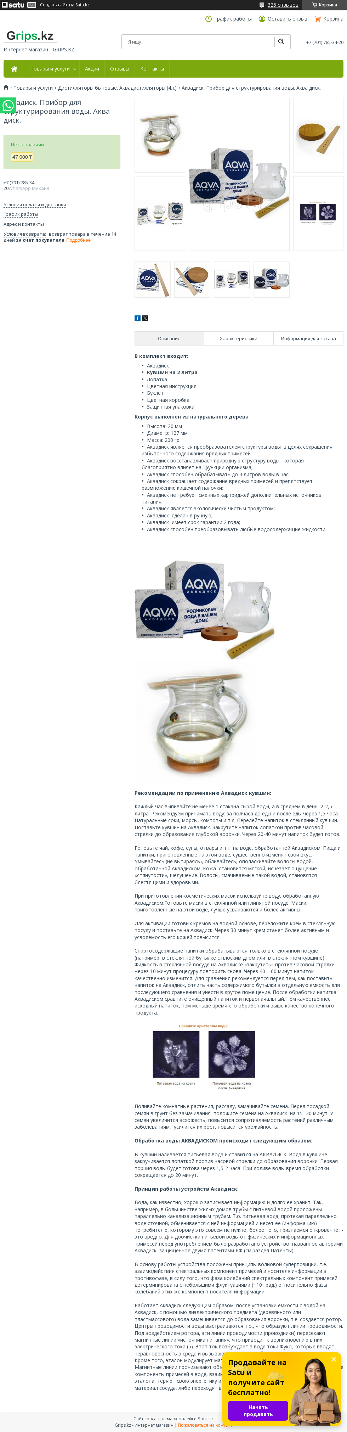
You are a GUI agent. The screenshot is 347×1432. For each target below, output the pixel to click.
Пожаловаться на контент (205, 1425)
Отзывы (119, 69)
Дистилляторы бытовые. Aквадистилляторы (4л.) (117, 88)
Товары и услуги (50, 69)
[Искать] (280, 42)
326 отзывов (283, 4)
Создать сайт (53, 4)
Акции (92, 69)
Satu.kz (206, 1418)
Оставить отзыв (287, 19)
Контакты (152, 69)
